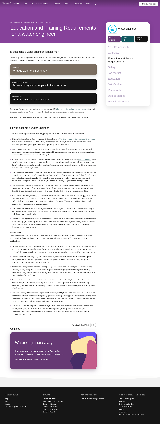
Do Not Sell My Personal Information (131, 414)
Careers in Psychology (50, 409)
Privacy (121, 409)
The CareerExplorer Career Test (16, 407)
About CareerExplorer (126, 399)
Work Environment (119, 101)
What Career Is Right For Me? (53, 401)
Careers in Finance (49, 404)
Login (6, 401)
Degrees (67, 4)
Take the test (148, 4)
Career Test (28, 4)
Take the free (70, 109)
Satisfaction (115, 84)
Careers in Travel (49, 412)
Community (78, 4)
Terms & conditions (125, 407)
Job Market (114, 72)
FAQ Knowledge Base (126, 404)
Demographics (116, 95)
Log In (135, 4)
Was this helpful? (79, 325)
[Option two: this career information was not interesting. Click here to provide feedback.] (94, 325)
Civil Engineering (65, 139)
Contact (122, 401)
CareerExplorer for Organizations (92, 399)
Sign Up (7, 404)
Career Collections (49, 399)
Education (114, 78)
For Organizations (43, 4)
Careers (57, 4)
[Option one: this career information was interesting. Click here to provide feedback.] (88, 325)
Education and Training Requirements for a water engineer (53, 31)
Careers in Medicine (50, 407)
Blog (6, 399)
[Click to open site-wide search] (95, 4)
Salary (112, 67)
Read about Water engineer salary (32, 359)
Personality (114, 90)
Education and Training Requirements (121, 60)
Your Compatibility (118, 47)
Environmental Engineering (85, 139)
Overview (113, 52)
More (88, 4)
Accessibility (123, 412)
